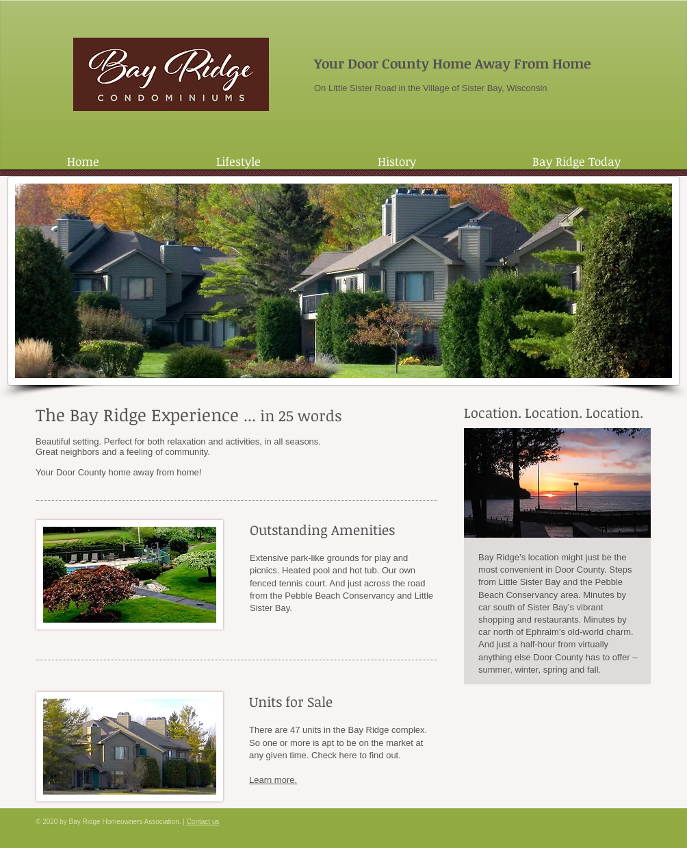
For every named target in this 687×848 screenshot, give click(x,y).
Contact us (203, 821)
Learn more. (273, 780)
